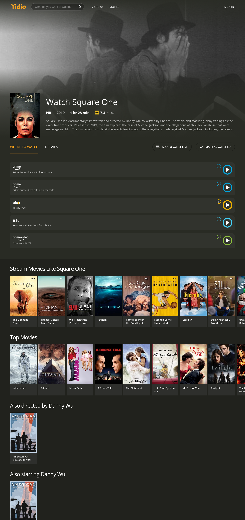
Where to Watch (24, 147)
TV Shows (96, 7)
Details (51, 147)
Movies (114, 7)
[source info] (218, 166)
